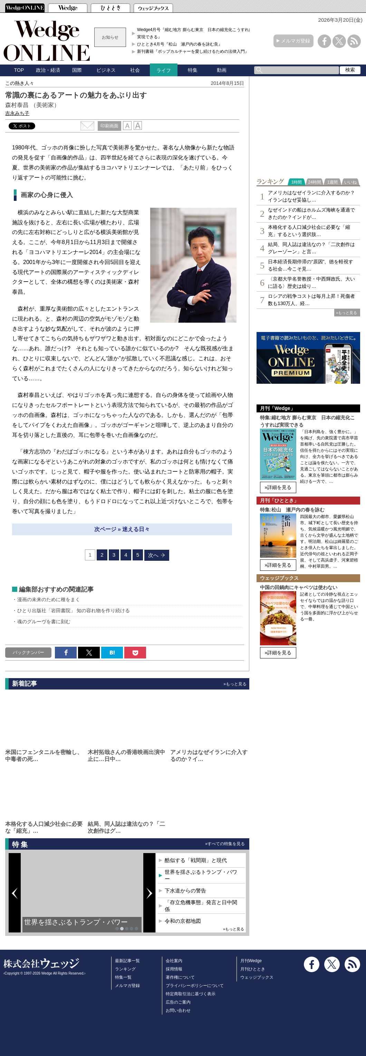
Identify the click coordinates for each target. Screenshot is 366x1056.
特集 (193, 70)
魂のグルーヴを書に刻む (43, 621)
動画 (222, 70)
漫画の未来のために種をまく (48, 599)
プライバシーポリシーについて (195, 985)
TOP (19, 70)
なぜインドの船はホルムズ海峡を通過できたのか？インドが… (311, 213)
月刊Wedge (251, 960)
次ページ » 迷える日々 (122, 529)
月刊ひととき (252, 969)
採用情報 (174, 969)
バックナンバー (28, 652)
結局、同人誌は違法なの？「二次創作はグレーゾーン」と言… (311, 248)
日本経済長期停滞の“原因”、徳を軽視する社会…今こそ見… (310, 265)
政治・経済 (48, 70)
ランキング (125, 969)
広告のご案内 (178, 1002)
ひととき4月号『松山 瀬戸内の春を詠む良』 (179, 44)
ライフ (163, 70)
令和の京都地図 (183, 921)
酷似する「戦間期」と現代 (196, 860)
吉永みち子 (17, 113)
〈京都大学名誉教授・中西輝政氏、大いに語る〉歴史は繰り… (311, 282)
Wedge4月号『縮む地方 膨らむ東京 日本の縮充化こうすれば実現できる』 (195, 33)
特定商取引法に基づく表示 (190, 993)
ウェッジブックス (256, 977)
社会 (135, 70)
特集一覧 (123, 977)
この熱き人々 (19, 83)
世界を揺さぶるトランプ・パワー (76, 922)
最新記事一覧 (127, 960)
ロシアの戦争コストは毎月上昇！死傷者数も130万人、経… (311, 299)
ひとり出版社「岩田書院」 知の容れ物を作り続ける (73, 610)
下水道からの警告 (185, 890)
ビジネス (106, 70)
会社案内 (174, 960)
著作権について (180, 977)
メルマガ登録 (295, 40)
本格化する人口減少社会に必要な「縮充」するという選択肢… (309, 230)
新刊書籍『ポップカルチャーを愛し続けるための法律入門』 (193, 51)
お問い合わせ (178, 1010)
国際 (77, 70)
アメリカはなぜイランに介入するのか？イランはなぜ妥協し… (311, 196)
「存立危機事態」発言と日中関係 (201, 905)
